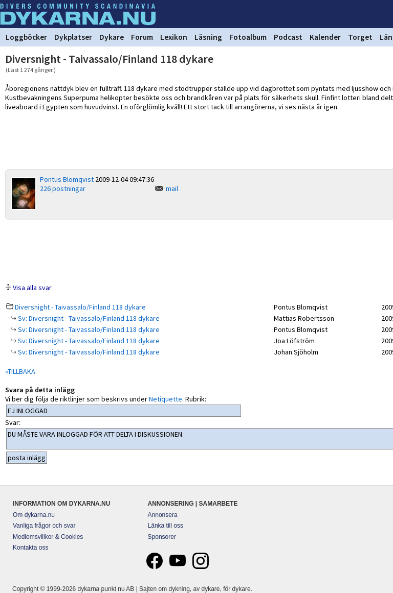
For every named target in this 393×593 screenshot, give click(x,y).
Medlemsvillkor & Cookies (48, 536)
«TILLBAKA (20, 371)
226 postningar (62, 188)
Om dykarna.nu (34, 514)
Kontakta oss (30, 547)
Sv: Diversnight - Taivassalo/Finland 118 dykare (88, 318)
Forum (142, 37)
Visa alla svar (32, 287)
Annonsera (163, 514)
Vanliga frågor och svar (44, 525)
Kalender (325, 37)
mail (172, 188)
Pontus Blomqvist (67, 179)
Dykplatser (73, 37)
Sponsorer (162, 536)
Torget (360, 37)
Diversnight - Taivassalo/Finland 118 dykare (80, 307)
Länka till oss (165, 525)
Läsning (208, 37)
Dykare (111, 37)
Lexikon (173, 37)
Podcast (288, 37)
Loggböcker (26, 37)
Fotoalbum (248, 37)
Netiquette (165, 399)
